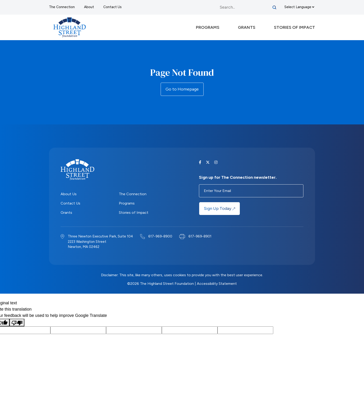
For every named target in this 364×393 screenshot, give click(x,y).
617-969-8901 (199, 236)
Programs (127, 203)
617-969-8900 (160, 236)
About (89, 7)
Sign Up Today (219, 208)
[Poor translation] (17, 322)
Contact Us (112, 7)
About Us (69, 194)
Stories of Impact (133, 212)
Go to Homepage (182, 89)
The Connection (62, 7)
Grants (66, 212)
